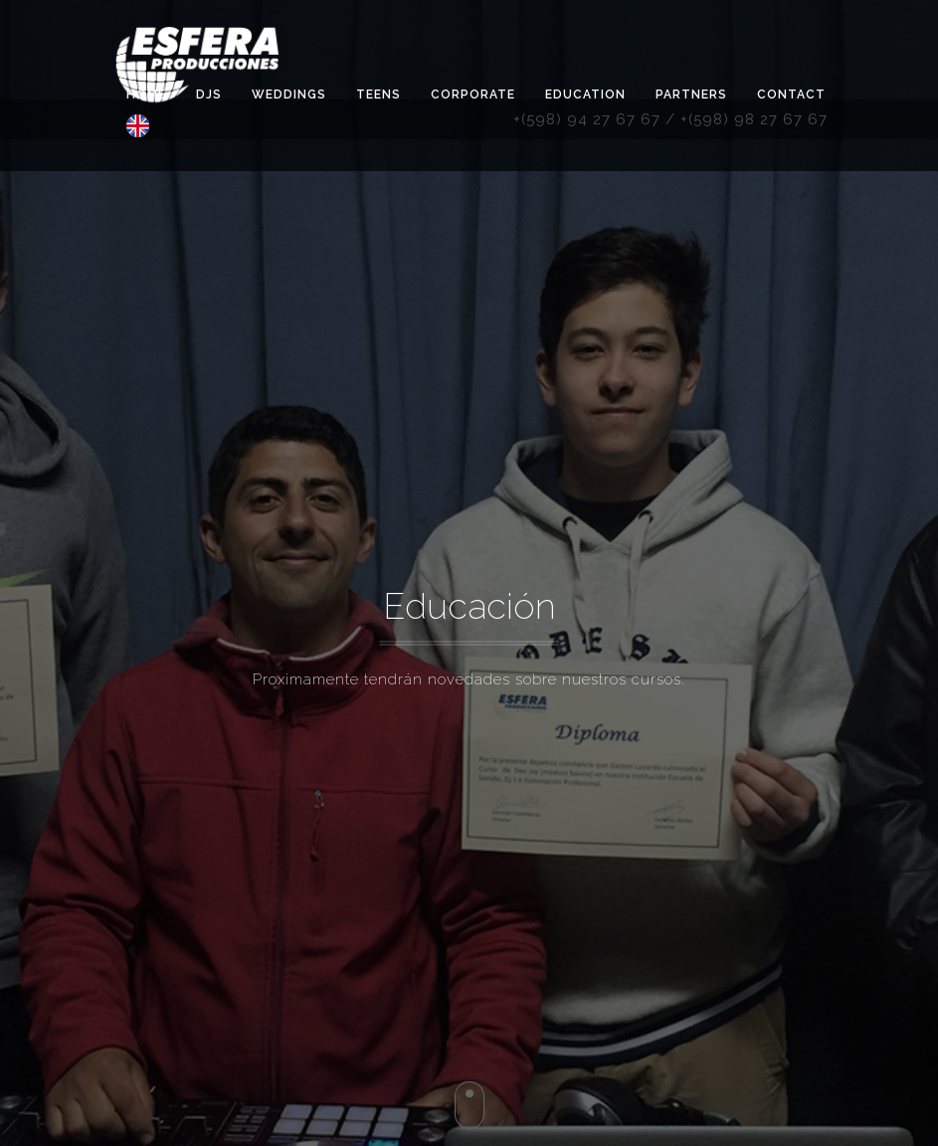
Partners (691, 94)
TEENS (378, 94)
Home (146, 94)
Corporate (473, 94)
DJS (209, 94)
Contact (791, 94)
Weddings (289, 94)
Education (585, 94)
